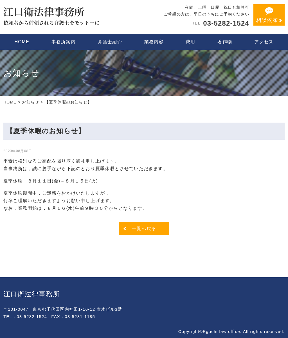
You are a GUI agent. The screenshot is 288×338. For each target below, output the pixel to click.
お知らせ (30, 102)
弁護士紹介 (110, 41)
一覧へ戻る (144, 228)
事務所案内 (63, 41)
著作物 (224, 41)
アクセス (264, 41)
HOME (21, 41)
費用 (190, 41)
